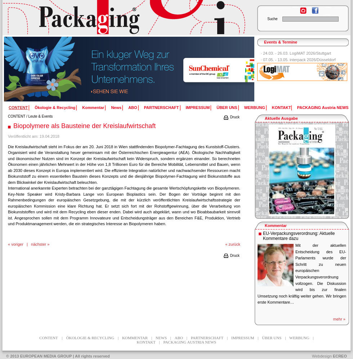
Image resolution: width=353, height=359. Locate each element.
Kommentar (93, 107)
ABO (132, 107)
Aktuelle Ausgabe (281, 118)
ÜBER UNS (226, 107)
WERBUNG (254, 107)
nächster (38, 244)
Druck (231, 117)
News (116, 107)
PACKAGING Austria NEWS (323, 107)
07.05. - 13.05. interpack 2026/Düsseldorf (299, 60)
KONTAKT (281, 107)
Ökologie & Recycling (55, 107)
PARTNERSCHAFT (161, 107)
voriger (17, 244)
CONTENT (16, 116)
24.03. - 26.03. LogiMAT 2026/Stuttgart (297, 53)
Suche (272, 19)
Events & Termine (280, 42)
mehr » (339, 319)
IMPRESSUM (198, 107)
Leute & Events (40, 116)
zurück (234, 244)
